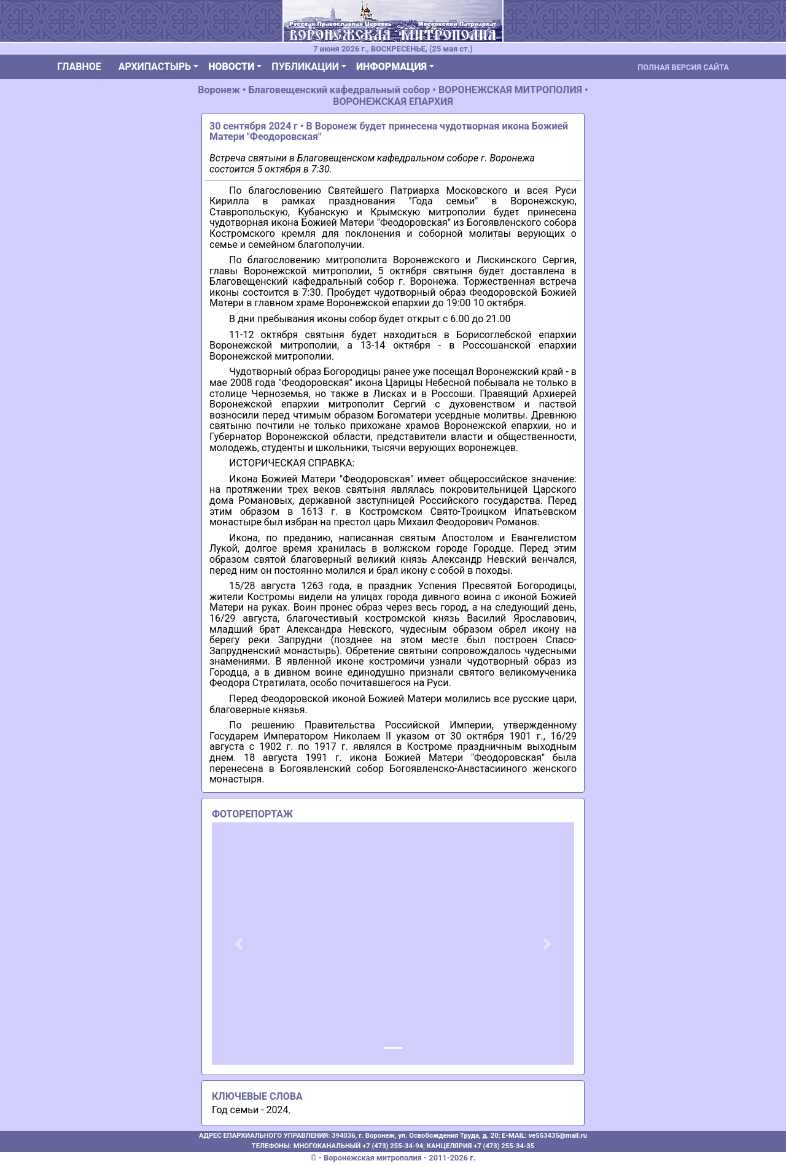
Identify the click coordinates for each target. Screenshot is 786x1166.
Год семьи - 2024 (250, 1110)
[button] (239, 943)
